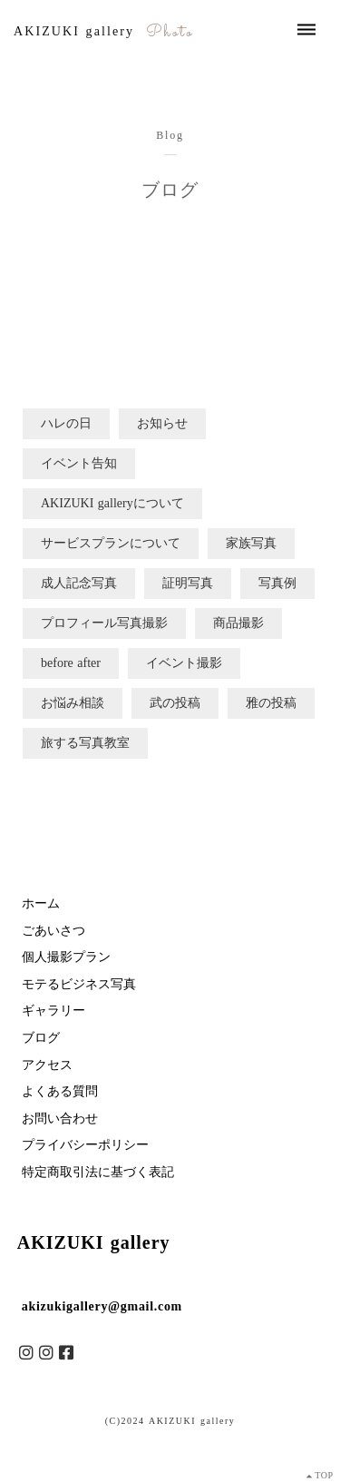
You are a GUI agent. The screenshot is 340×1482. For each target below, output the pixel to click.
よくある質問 (60, 1091)
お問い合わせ (60, 1118)
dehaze (306, 30)
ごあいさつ (53, 930)
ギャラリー (53, 1010)
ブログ (41, 1038)
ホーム (41, 903)
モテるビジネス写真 (79, 984)
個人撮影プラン (66, 957)
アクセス (47, 1065)
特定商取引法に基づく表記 (98, 1172)
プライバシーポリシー (85, 1145)
